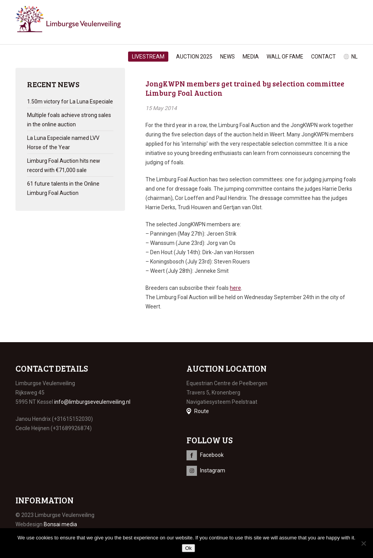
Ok (188, 548)
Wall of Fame (285, 56)
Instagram (212, 470)
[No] (363, 543)
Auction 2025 (194, 56)
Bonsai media (60, 524)
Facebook (212, 455)
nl (354, 56)
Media (251, 56)
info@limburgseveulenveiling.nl (92, 402)
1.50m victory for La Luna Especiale (70, 101)
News (227, 56)
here (235, 288)
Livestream (148, 56)
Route (201, 411)
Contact (323, 56)
